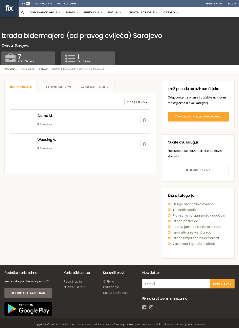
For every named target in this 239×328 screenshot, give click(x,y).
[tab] (20, 87)
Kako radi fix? (43, 3)
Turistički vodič (184, 209)
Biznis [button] (72, 12)
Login (232, 3)
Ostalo (43, 68)
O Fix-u (108, 281)
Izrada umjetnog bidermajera (196, 238)
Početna (10, 68)
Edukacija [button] (93, 12)
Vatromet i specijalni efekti (194, 243)
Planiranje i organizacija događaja (199, 215)
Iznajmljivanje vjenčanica (192, 232)
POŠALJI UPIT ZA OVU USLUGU (198, 116)
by (23, 3)
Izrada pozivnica (185, 221)
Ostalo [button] (170, 12)
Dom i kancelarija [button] (45, 12)
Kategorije (27, 68)
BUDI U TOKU (222, 283)
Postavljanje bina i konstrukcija (197, 226)
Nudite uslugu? (66, 3)
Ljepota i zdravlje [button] (142, 12)
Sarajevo (136, 102)
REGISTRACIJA (198, 170)
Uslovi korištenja (115, 292)
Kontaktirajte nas (28, 293)
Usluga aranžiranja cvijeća (193, 204)
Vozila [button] (114, 12)
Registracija (214, 3)
